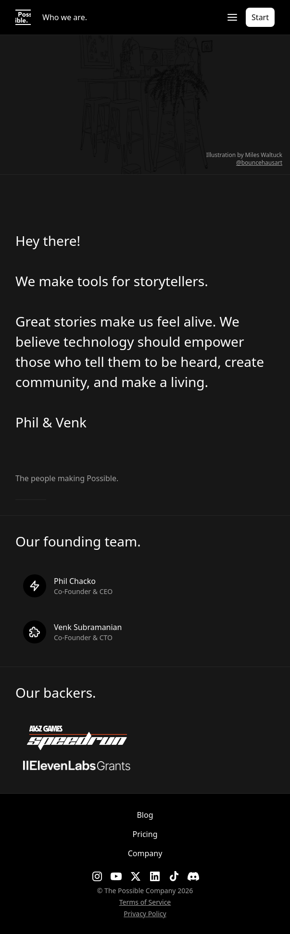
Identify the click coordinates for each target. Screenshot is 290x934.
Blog (145, 815)
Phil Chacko (75, 581)
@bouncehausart (259, 162)
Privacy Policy (145, 913)
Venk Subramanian (88, 627)
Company (145, 853)
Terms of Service (145, 902)
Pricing (145, 834)
